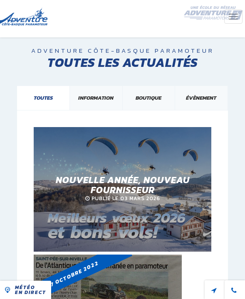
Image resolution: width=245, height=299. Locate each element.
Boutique (148, 98)
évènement (201, 98)
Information (96, 98)
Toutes (43, 98)
